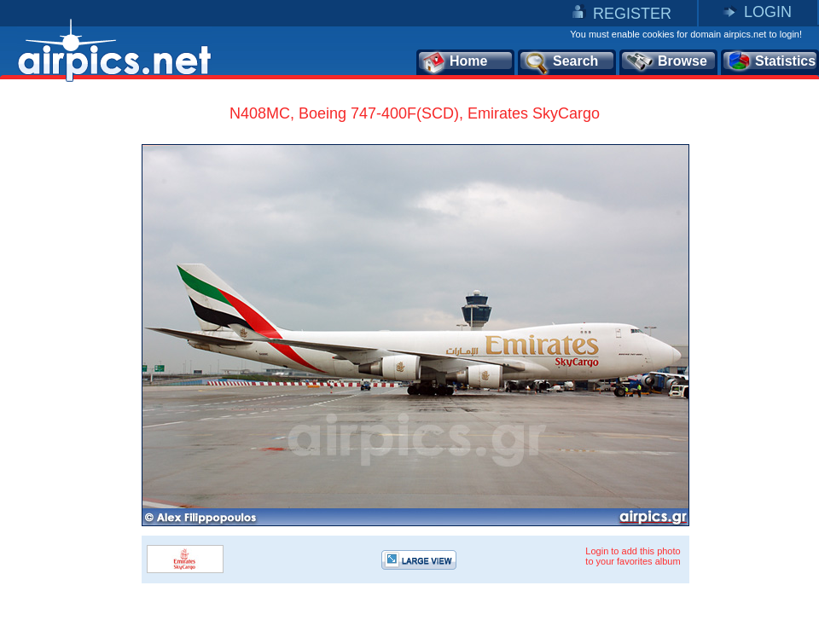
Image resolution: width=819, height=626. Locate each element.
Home (454, 62)
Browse (665, 62)
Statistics (771, 62)
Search (560, 62)
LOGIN (768, 11)
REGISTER (632, 13)
